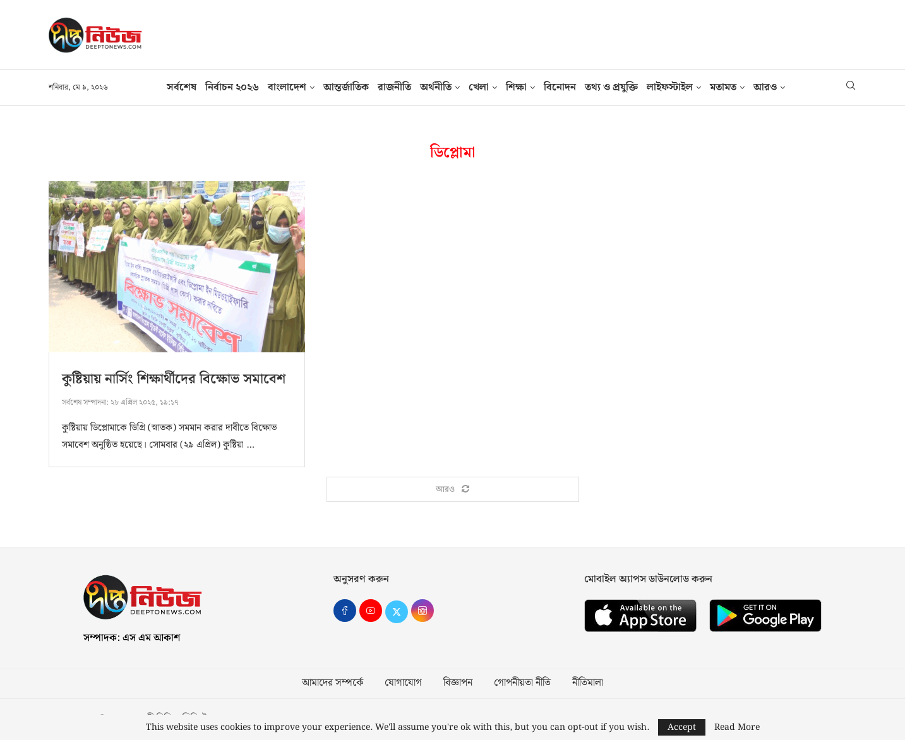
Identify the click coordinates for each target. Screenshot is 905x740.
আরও (765, 87)
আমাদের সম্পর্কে (332, 683)
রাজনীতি (394, 87)
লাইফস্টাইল (670, 87)
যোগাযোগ (403, 683)
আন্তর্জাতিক (346, 87)
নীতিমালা (587, 683)
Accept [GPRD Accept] (682, 727)
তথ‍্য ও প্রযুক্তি (611, 87)
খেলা (479, 87)
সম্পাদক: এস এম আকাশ (131, 639)
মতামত (723, 87)
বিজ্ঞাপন (457, 683)
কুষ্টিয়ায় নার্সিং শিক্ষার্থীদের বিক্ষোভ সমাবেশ (173, 379)
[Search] (850, 88)
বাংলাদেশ (287, 87)
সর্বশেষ (181, 87)
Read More (737, 727)
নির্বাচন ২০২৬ (232, 87)
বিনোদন (560, 87)
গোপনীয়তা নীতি (522, 683)
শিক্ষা (516, 87)
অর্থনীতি (436, 87)
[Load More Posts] (453, 490)
